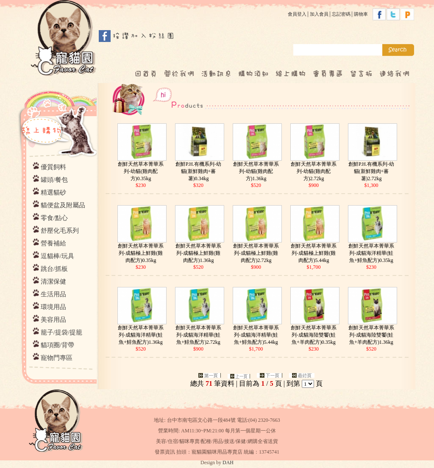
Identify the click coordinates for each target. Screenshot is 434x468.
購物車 (361, 14)
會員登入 (297, 14)
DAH (228, 462)
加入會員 (319, 14)
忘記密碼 (341, 14)
